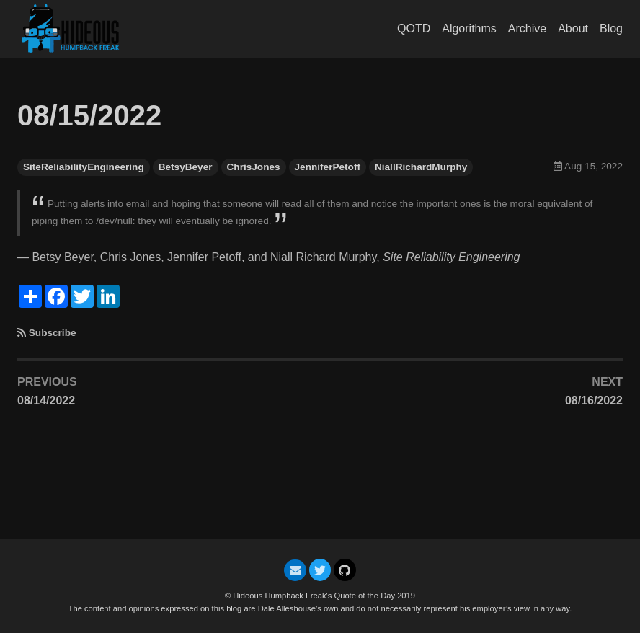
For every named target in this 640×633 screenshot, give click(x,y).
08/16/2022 (594, 400)
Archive (527, 28)
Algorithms (469, 28)
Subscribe (52, 332)
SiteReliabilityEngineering (83, 166)
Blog (611, 28)
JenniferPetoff (327, 166)
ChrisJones (253, 166)
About (573, 28)
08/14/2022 (46, 400)
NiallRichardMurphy (421, 166)
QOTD (413, 28)
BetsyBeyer (186, 166)
